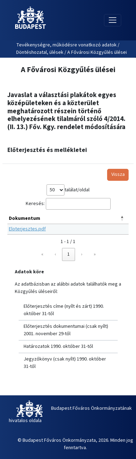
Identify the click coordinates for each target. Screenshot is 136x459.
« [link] (42, 254)
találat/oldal (76, 189)
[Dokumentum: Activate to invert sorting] (68, 218)
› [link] (81, 254)
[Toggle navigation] (112, 20)
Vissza (118, 174)
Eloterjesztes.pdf (27, 228)
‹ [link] (55, 254)
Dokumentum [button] (24, 218)
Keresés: (35, 203)
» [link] (95, 254)
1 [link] (68, 254)
